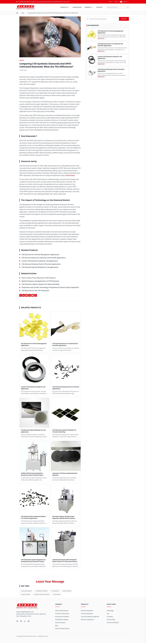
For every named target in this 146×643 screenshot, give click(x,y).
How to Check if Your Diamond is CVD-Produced (38, 278)
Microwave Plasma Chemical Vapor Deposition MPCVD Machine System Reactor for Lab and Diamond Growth (64, 517)
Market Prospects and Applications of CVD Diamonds (40, 281)
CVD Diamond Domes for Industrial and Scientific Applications (44, 258)
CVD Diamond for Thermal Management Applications (40, 255)
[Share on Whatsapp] (35, 295)
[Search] (128, 7)
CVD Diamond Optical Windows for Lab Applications (40, 267)
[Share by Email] (32, 295)
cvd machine (56, 594)
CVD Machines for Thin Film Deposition (35, 291)
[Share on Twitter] (26, 295)
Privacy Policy (111, 619)
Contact (99, 7)
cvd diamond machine (41, 591)
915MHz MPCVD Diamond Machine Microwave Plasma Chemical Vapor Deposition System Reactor (32, 474)
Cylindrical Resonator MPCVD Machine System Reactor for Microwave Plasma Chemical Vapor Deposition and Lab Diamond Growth (64, 560)
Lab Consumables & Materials (90, 616)
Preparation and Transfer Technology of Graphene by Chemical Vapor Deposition (50, 287)
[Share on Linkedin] (23, 295)
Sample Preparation (87, 610)
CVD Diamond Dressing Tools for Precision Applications (41, 264)
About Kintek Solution (61, 610)
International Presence (62, 616)
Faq (108, 613)
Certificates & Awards (61, 619)
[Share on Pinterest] (29, 295)
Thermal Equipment (87, 613)
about (111, 2)
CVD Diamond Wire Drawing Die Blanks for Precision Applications (33, 517)
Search (124, 19)
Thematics (110, 616)
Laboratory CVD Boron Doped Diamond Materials (64, 474)
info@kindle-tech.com (27, 612)
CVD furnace (70, 175)
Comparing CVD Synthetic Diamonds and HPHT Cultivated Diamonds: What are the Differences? (53, 13)
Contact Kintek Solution (62, 628)
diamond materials (26, 591)
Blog (116, 2)
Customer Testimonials (62, 613)
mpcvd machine (25, 594)
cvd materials (55, 591)
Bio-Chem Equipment (87, 619)
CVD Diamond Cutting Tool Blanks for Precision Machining (64, 431)
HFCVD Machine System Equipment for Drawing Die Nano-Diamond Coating (33, 560)
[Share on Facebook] (20, 295)
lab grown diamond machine (41, 594)
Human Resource (60, 622)
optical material (66, 591)
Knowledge (77, 7)
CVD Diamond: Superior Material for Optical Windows (40, 284)
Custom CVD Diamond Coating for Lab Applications (40, 261)
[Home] (17, 13)
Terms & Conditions (113, 622)
